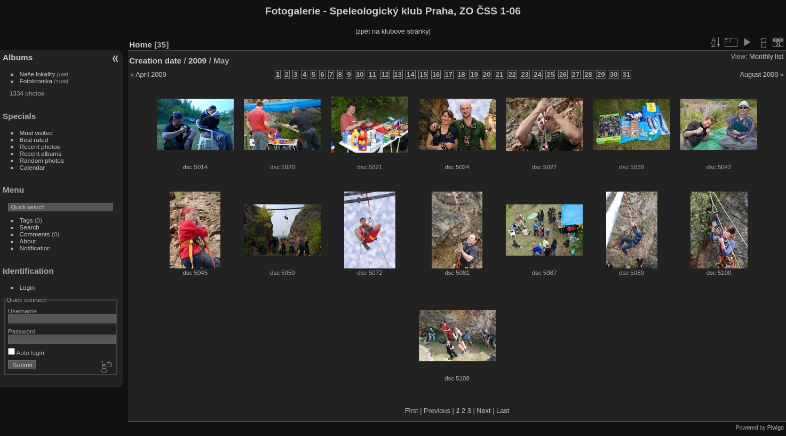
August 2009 (759, 74)
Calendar (32, 167)
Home (140, 44)
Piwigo (775, 427)
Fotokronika (36, 80)
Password (22, 331)
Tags (26, 220)
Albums (18, 57)
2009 (197, 60)
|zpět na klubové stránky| (393, 31)
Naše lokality (37, 73)
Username (22, 310)
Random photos (42, 160)
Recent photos (40, 146)
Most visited (36, 132)
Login (27, 287)
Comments (35, 234)
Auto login (26, 352)
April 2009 (151, 74)
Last (502, 411)
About (28, 240)
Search (29, 227)
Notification (35, 247)
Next (483, 411)
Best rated (34, 139)
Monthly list (766, 56)
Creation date (155, 60)
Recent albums (40, 153)
